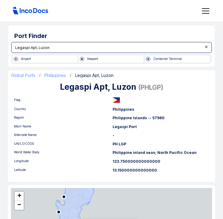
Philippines (55, 75)
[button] (19, 196)
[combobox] (111, 47)
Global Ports (23, 75)
